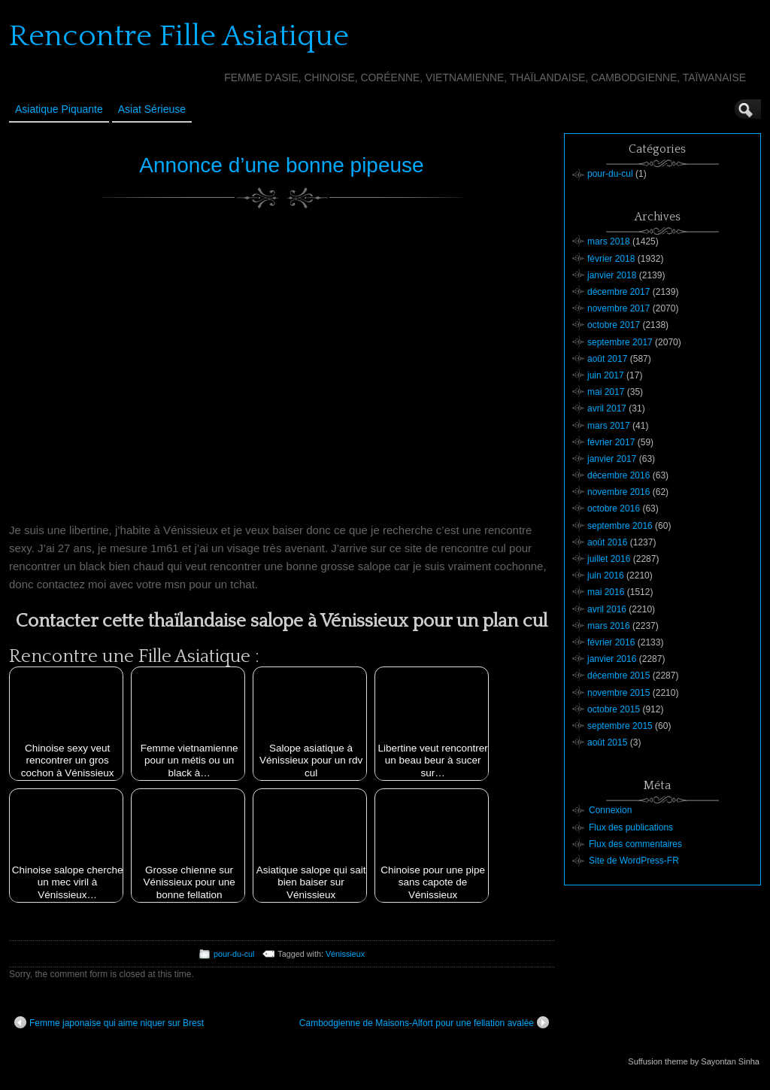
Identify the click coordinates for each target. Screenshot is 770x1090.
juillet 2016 (608, 559)
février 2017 (611, 442)
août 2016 (607, 542)
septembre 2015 (620, 726)
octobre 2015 (613, 709)
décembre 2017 (618, 292)
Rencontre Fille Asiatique (179, 36)
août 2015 (607, 742)
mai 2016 (605, 592)
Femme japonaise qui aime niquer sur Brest (109, 1022)
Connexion (610, 810)
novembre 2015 (618, 693)
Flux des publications (631, 827)
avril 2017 (606, 408)
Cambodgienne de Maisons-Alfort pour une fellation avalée (424, 1022)
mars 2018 (608, 241)
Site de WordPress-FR (634, 860)
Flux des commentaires (635, 844)
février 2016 (611, 642)
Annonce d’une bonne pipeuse (281, 165)
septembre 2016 (620, 526)
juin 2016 (605, 575)
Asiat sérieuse (152, 109)
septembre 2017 (620, 342)
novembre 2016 (618, 492)
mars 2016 (608, 626)
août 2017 (607, 359)
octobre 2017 (613, 325)
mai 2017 (605, 392)
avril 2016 (606, 609)
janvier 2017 (611, 459)
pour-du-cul (234, 953)
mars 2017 (608, 426)
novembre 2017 (618, 308)
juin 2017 (605, 375)
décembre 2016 (618, 475)
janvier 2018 (611, 275)
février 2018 (611, 259)
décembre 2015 (618, 675)
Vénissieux (345, 953)
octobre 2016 (613, 508)
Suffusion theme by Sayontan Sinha (693, 1061)
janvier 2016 (611, 659)
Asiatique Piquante (59, 109)
